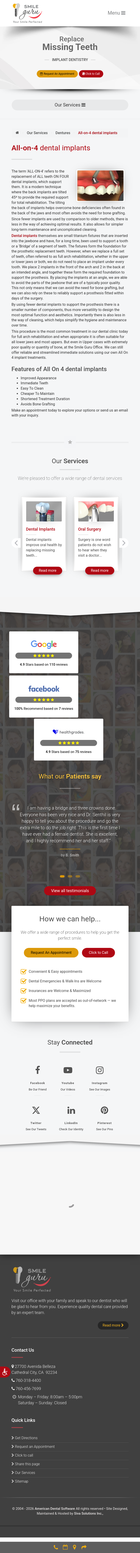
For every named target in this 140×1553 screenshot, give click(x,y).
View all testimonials (70, 851)
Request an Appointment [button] (35, 1407)
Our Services (72, 104)
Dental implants (24, 236)
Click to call (24, 1416)
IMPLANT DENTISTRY (70, 60)
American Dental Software (55, 1469)
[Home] (17, 132)
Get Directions (26, 1398)
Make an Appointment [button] (65, 1547)
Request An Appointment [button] (57, 73)
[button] (62, 837)
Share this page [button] (27, 1424)
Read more (50, 570)
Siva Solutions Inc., (88, 1474)
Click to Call (91, 73)
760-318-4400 (56, 1547)
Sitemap (21, 1442)
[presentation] (16, 543)
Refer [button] (84, 1547)
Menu (118, 12)
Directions (75, 1547)
